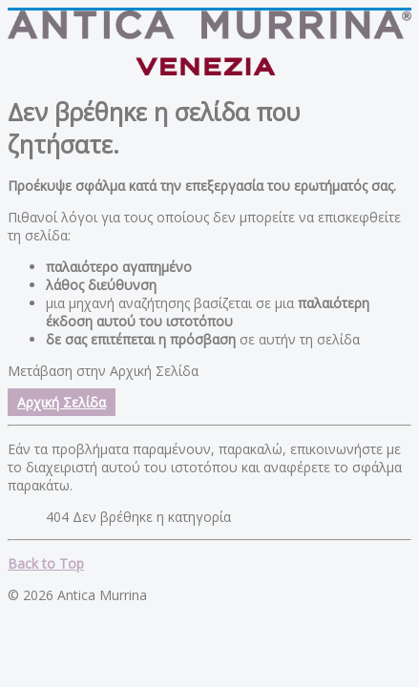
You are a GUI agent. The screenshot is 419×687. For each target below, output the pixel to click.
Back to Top (46, 563)
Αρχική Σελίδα (61, 402)
